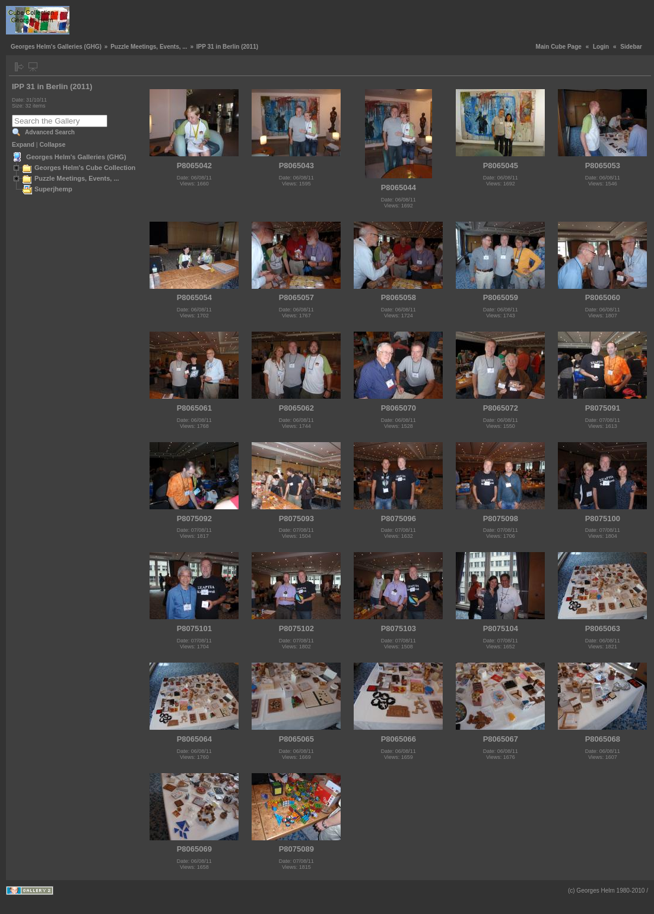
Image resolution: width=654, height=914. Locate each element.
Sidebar (631, 46)
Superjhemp (53, 189)
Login (601, 46)
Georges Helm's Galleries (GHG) (56, 46)
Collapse (53, 144)
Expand (23, 144)
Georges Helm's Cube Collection (84, 167)
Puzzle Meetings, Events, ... (148, 46)
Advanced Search (50, 132)
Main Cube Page (559, 46)
